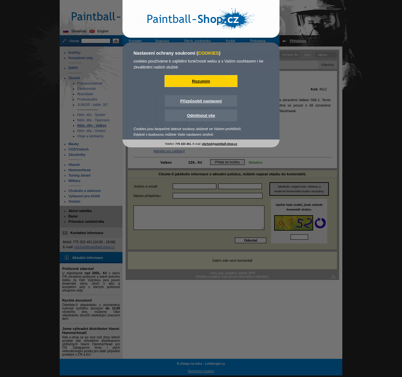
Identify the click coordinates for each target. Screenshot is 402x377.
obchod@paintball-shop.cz (219, 143)
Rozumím (201, 81)
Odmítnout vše (201, 115)
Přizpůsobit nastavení (201, 101)
